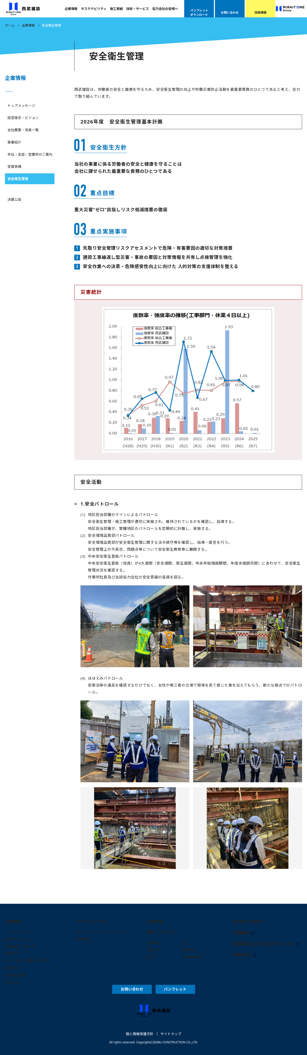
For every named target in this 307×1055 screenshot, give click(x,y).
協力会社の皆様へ (165, 8)
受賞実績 (14, 166)
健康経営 (83, 939)
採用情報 (241, 932)
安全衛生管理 (17, 178)
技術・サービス (137, 8)
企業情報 (71, 8)
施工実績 (116, 8)
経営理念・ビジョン (23, 117)
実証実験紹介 (192, 957)
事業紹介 (14, 142)
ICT (185, 942)
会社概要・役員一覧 (23, 129)
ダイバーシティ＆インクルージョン (103, 932)
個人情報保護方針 (140, 1033)
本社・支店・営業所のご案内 (29, 154)
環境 (150, 957)
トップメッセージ (21, 105)
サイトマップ (170, 1033)
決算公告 (14, 199)
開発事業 (189, 949)
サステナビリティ (93, 8)
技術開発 (154, 942)
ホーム (10, 25)
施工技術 (154, 949)
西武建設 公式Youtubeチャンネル (263, 943)
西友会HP (241, 954)
